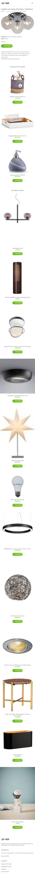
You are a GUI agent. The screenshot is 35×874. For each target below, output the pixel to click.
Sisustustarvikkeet (11, 36)
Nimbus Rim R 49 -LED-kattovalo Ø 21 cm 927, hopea (17, 346)
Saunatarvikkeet (5, 871)
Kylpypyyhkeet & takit (6, 866)
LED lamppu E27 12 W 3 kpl (17, 499)
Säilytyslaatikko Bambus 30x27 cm (17, 136)
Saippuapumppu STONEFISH (17, 175)
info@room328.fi (5, 856)
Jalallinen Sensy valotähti (17, 460)
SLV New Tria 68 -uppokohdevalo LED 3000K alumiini (17, 665)
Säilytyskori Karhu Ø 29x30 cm (17, 96)
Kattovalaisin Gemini (17, 248)
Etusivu (2, 11)
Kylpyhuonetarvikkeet (6, 864)
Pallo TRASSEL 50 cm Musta (18, 616)
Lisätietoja (7, 46)
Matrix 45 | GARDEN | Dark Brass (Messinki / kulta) (17, 297)
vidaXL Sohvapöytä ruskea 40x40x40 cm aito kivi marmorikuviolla (17, 714)
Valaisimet (19, 36)
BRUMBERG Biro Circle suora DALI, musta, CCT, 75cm (17, 549)
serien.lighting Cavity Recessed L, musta (17, 395)
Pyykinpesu (3, 869)
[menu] (32, 3)
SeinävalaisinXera (17, 754)
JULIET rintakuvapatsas (18, 822)
